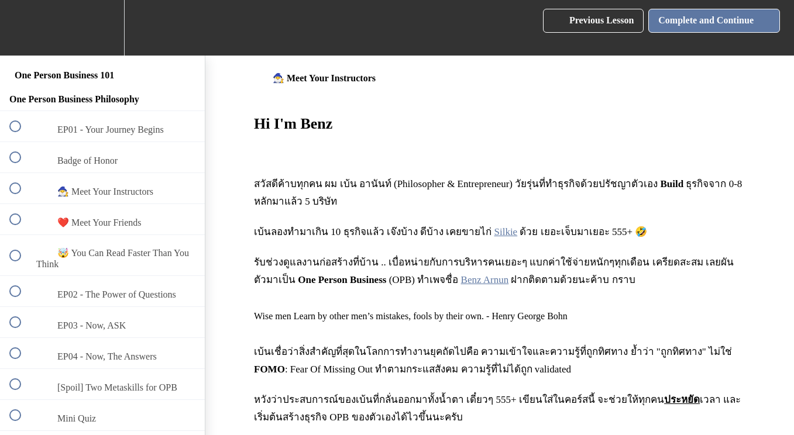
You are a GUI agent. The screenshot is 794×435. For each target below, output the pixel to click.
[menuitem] (102, 28)
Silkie (506, 231)
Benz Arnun (485, 279)
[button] (21, 28)
